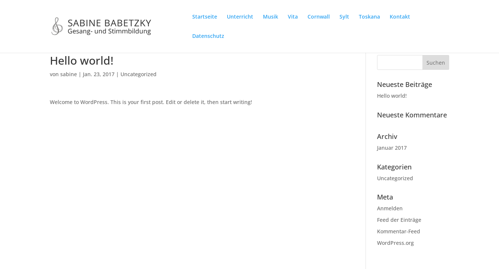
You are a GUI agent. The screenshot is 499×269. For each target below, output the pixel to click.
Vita (293, 17)
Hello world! (392, 95)
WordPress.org (395, 242)
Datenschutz (208, 36)
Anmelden (390, 208)
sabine (68, 74)
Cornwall (319, 17)
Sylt (344, 17)
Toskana (369, 17)
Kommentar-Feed (398, 231)
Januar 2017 (392, 147)
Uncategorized (138, 74)
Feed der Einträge (399, 219)
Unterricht (240, 17)
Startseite (204, 17)
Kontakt (400, 17)
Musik (270, 17)
